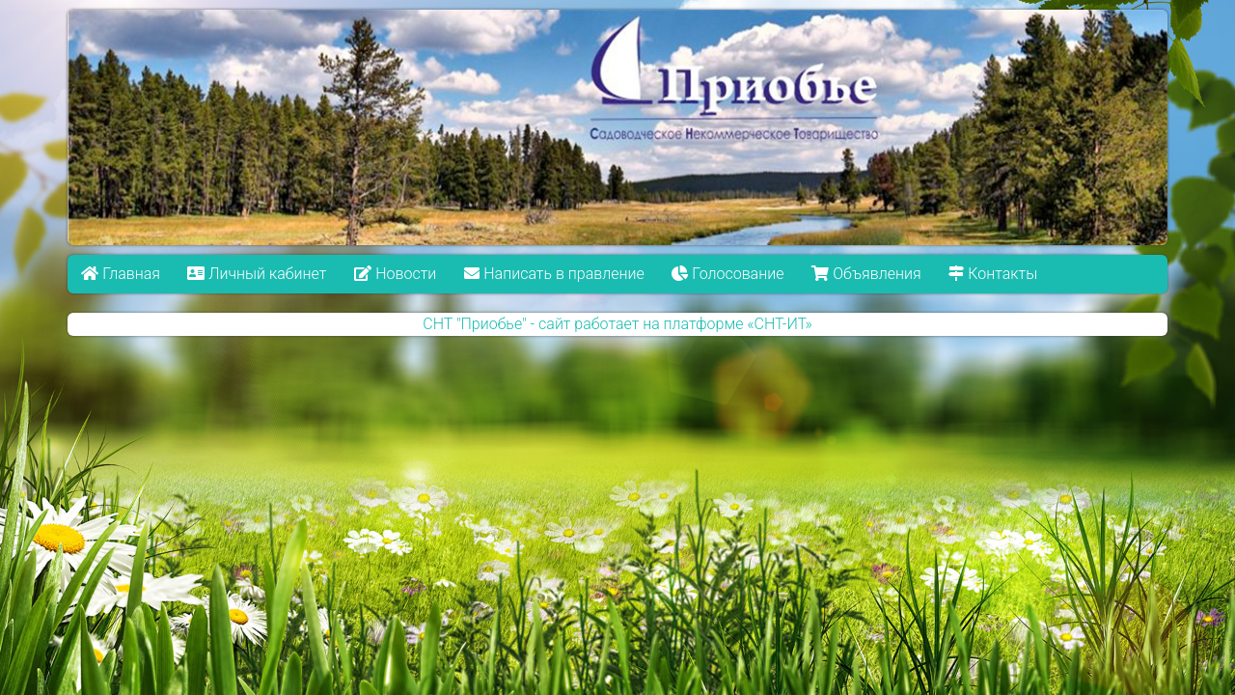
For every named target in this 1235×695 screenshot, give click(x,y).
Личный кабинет (257, 273)
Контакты (992, 273)
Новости (395, 273)
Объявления (865, 273)
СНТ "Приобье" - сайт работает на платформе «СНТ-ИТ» (617, 324)
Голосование (727, 273)
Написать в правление (554, 273)
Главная (120, 273)
